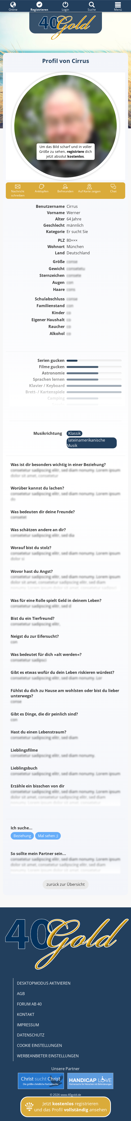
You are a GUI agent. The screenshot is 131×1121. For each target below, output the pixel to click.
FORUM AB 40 (29, 1004)
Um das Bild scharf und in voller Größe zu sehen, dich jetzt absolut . (65, 151)
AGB (21, 993)
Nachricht (17, 190)
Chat (113, 188)
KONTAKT (25, 1014)
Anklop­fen (41, 188)
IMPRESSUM (28, 1025)
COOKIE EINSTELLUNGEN (39, 1045)
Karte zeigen (89, 188)
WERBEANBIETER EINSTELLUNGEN (48, 1056)
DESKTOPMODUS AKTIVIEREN (43, 983)
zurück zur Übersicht (65, 884)
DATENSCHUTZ (30, 1035)
